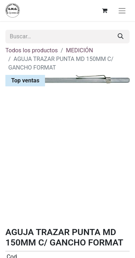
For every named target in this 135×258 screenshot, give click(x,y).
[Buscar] (121, 36)
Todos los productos (31, 50)
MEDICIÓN (79, 50)
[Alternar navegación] (122, 10)
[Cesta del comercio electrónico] (104, 10)
